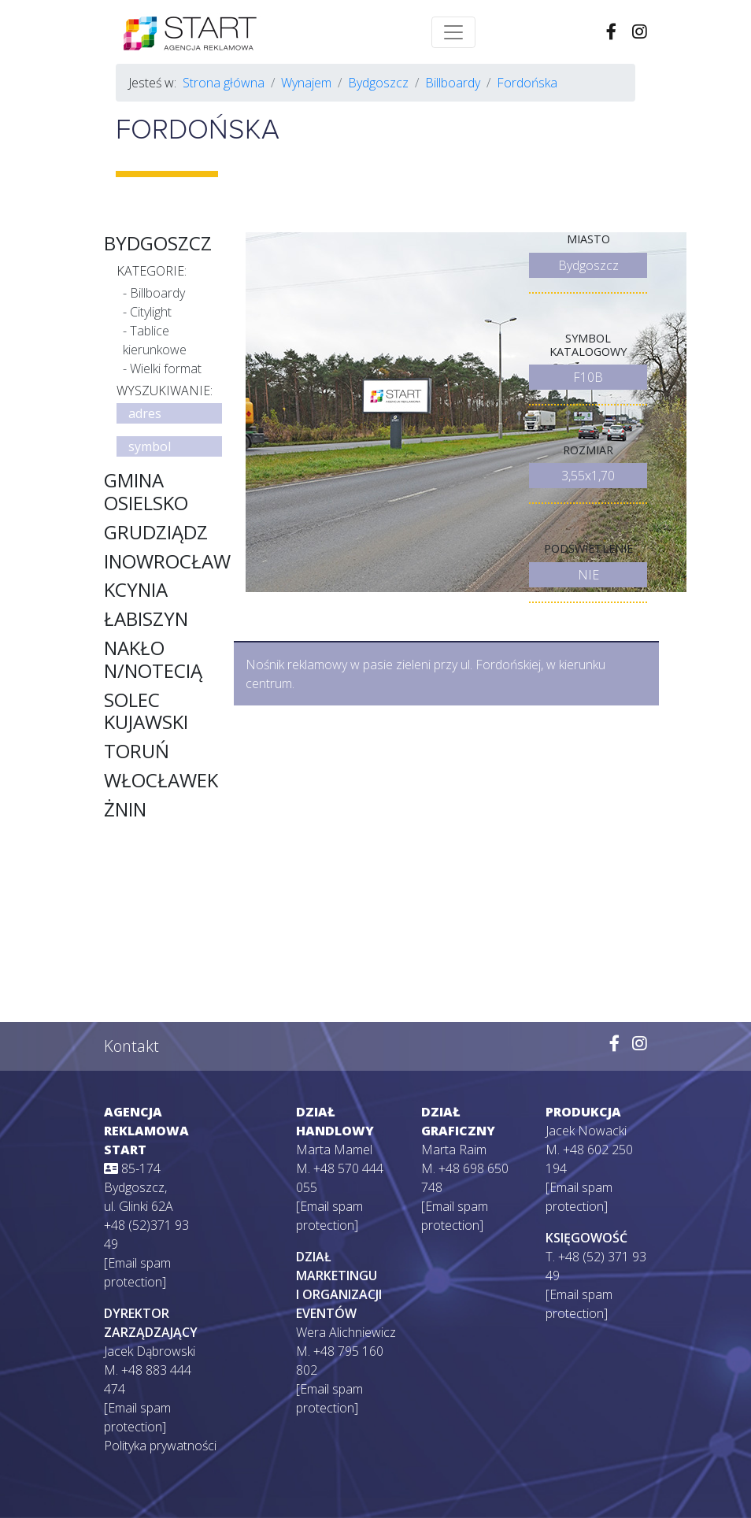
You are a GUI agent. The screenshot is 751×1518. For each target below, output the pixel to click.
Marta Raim (453, 1149)
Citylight (151, 311)
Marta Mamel (334, 1149)
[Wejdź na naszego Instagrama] (639, 1044)
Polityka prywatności (160, 1445)
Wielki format (166, 368)
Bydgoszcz (378, 82)
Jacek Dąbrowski (149, 1351)
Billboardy (452, 82)
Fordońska (527, 82)
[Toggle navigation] (453, 32)
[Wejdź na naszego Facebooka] (614, 1044)
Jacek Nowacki (586, 1130)
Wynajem (306, 82)
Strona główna (224, 82)
